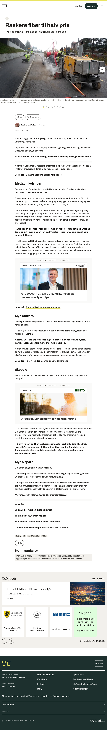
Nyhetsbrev (33, 536)
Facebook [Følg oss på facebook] (42, 679)
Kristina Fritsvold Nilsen (13, 677)
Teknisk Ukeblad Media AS (23, 721)
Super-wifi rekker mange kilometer (43, 307)
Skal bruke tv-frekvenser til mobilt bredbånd (37, 522)
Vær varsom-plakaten (38, 696)
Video (44, 536)
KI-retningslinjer (80, 689)
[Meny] (102, 6)
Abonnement (53, 705)
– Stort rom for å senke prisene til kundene (47, 361)
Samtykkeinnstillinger (83, 679)
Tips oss (99, 663)
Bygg (18, 536)
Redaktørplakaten (61, 696)
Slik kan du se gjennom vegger (30, 516)
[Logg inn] (79, 6)
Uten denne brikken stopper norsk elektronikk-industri (42, 527)
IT (7, 18)
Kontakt (53, 711)
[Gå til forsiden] (4, 6)
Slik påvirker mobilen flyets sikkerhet (33, 510)
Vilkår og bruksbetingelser (85, 684)
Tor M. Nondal (8, 687)
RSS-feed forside (45, 675)
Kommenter (33, 117)
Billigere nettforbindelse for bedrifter (44, 175)
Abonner (91, 6)
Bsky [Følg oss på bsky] (39, 689)
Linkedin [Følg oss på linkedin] (41, 684)
